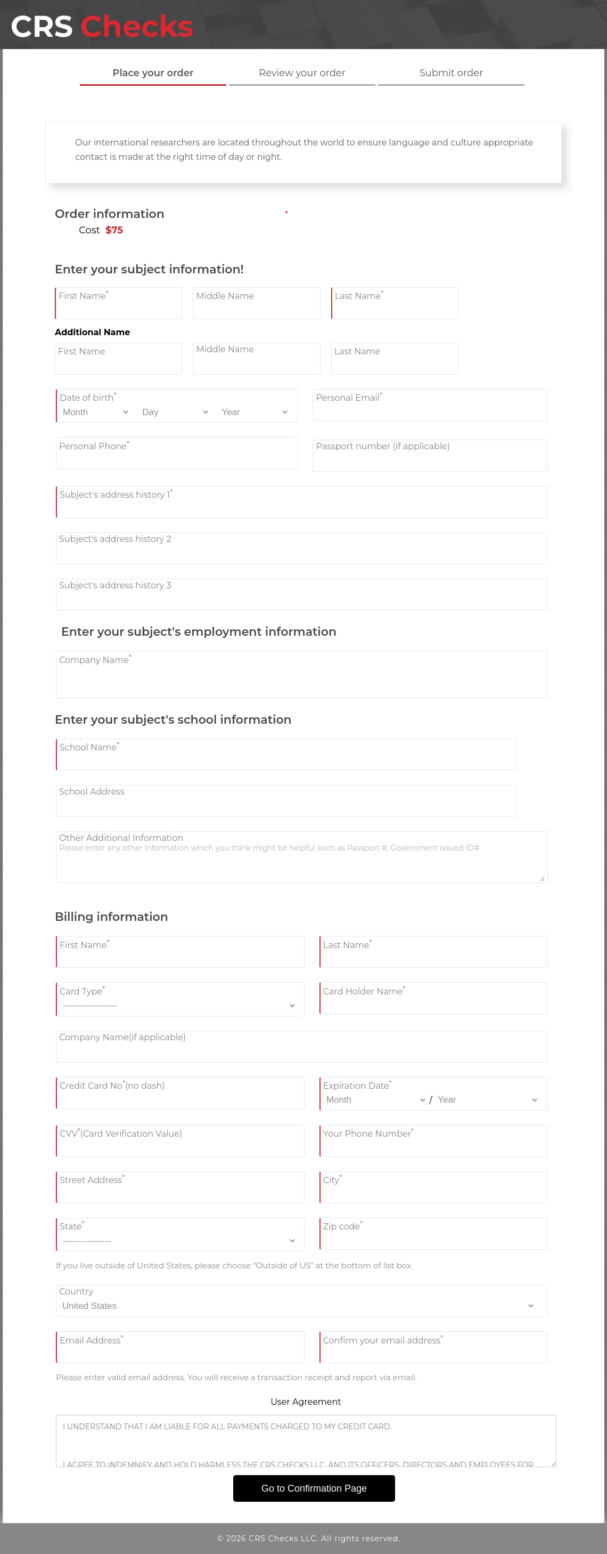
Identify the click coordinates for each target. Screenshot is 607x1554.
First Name (84, 295)
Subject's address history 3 (115, 585)
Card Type (82, 990)
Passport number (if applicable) (383, 446)
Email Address (92, 1339)
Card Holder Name (364, 990)
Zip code (343, 1225)
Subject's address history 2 (115, 539)
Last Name (359, 295)
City (332, 1179)
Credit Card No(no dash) (112, 1085)
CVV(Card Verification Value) (121, 1133)
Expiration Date (357, 1085)
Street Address (92, 1179)
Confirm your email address (383, 1339)
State (72, 1225)
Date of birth (88, 397)
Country (76, 1291)
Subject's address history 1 (116, 494)
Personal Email (349, 397)
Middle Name (225, 296)
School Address (92, 792)
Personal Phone (94, 445)
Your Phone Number (368, 1133)
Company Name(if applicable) (122, 1037)
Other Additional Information (121, 838)
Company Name (95, 658)
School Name (89, 746)
